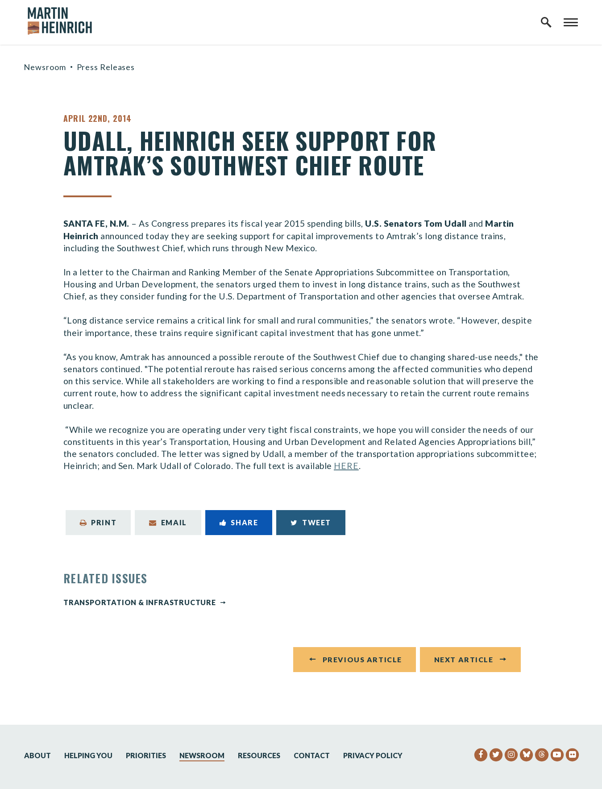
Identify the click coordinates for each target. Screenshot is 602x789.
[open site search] (546, 22)
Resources (259, 755)
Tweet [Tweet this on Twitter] (311, 522)
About (37, 755)
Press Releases (106, 67)
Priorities (146, 755)
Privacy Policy (373, 755)
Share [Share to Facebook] (239, 522)
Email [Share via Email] (168, 522)
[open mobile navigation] (571, 22)
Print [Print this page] (98, 522)
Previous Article (362, 661)
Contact (312, 755)
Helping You (88, 755)
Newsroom (45, 67)
